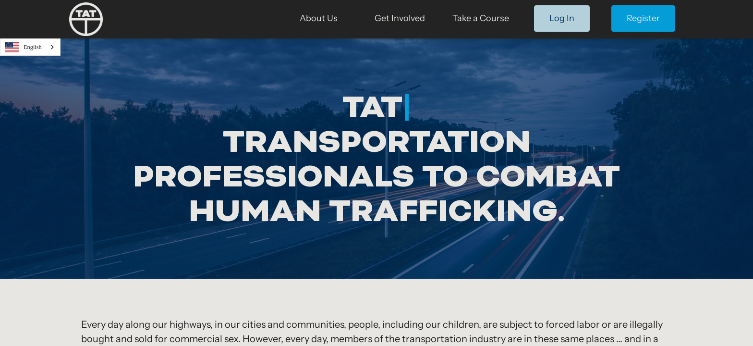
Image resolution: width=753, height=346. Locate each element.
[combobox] (30, 47)
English (23, 47)
